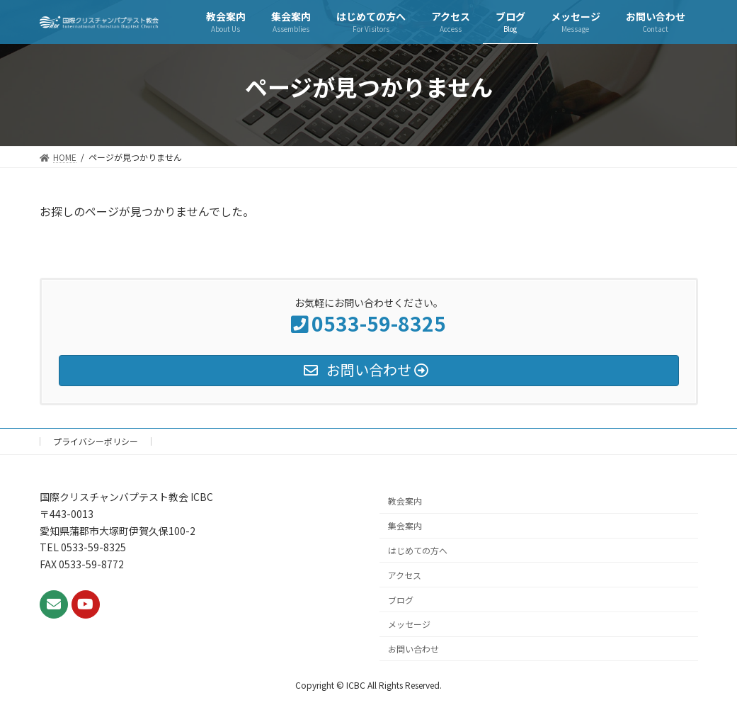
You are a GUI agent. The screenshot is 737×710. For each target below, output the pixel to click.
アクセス (404, 574)
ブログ (400, 599)
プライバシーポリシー (95, 441)
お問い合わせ (413, 649)
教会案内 (405, 501)
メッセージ (409, 624)
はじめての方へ (417, 550)
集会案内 (405, 525)
